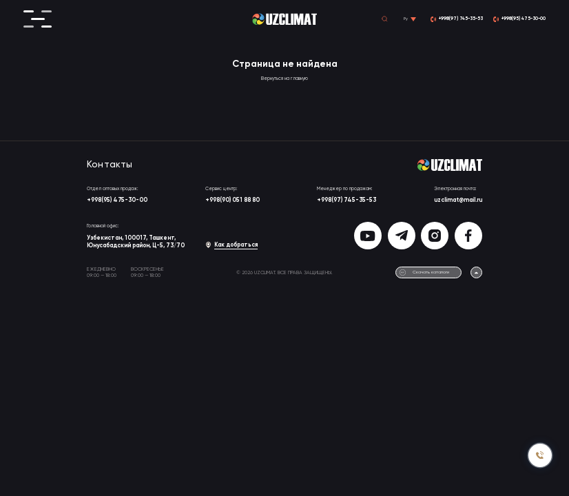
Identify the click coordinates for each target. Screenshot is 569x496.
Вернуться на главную (284, 78)
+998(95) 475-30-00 (117, 200)
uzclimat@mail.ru (458, 200)
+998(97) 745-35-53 (346, 200)
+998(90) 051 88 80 (232, 200)
